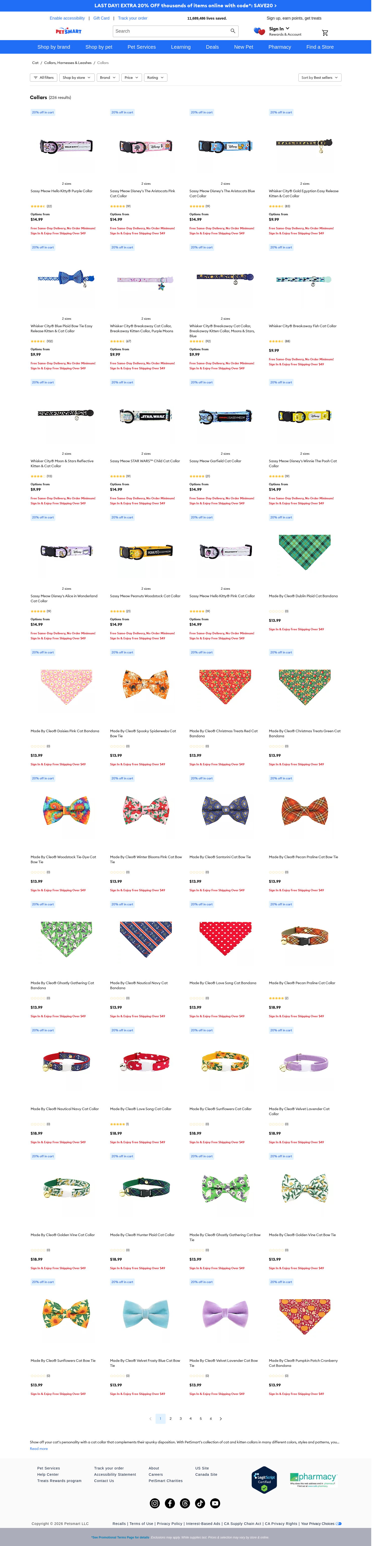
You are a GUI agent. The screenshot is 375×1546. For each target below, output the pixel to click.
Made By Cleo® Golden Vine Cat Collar (63, 1235)
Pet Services (48, 1468)
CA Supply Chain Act (242, 1524)
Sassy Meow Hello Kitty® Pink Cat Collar (222, 596)
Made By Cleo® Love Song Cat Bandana (223, 983)
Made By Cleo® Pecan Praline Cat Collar (302, 983)
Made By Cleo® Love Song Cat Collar (140, 1109)
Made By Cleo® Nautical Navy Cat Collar (65, 1109)
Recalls (119, 1524)
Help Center (48, 1474)
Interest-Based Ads (203, 1524)
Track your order (133, 18)
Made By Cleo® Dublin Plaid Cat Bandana (303, 596)
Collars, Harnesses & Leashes (67, 62)
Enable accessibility (67, 18)
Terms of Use (141, 1524)
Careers (156, 1474)
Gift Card (101, 18)
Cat (35, 62)
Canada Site (206, 1474)
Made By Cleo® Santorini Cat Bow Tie (220, 857)
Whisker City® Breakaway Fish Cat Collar (303, 326)
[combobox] (176, 31)
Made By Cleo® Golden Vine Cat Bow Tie (302, 1235)
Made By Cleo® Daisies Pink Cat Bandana (65, 731)
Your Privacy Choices (321, 1524)
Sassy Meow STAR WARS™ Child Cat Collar (145, 461)
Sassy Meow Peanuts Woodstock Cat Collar (145, 596)
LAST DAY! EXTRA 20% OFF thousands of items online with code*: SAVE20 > (186, 5)
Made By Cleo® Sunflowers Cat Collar (221, 1109)
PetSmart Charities (166, 1481)
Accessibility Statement (115, 1474)
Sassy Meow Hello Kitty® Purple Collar (61, 191)
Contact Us (104, 1481)
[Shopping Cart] (331, 33)
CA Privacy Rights (281, 1524)
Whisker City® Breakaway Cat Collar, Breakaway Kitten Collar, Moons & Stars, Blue (222, 331)
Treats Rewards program (59, 1481)
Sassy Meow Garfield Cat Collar (215, 461)
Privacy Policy (169, 1524)
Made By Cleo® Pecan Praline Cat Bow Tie (303, 857)
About (154, 1468)
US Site (202, 1468)
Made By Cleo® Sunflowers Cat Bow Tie (63, 1360)
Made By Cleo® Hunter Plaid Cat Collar (142, 1235)
